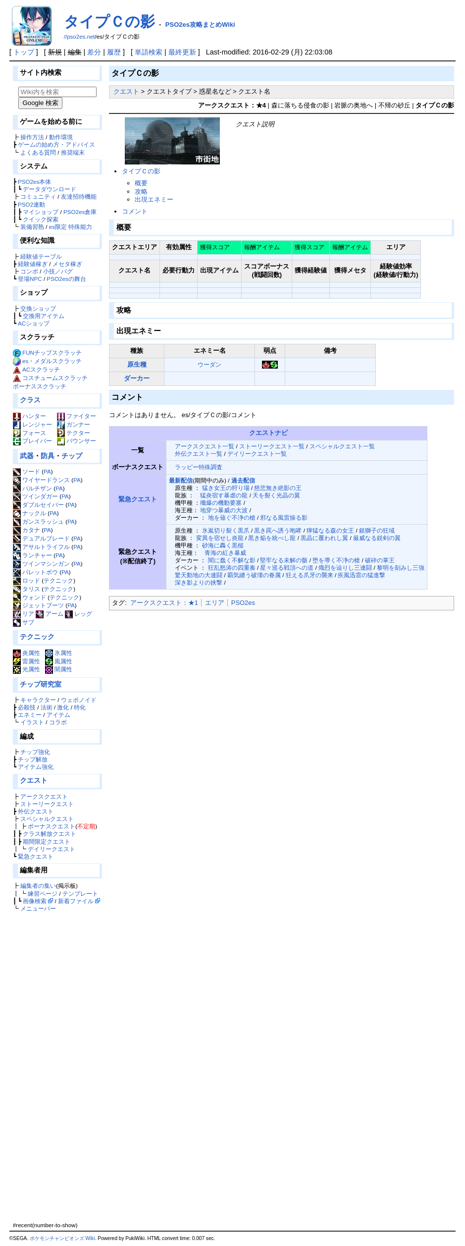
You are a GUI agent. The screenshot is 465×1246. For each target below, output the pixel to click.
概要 (141, 183)
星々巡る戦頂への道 (286, 567)
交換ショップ (38, 308)
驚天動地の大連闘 (198, 575)
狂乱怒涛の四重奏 (232, 567)
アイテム (58, 714)
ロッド (26, 580)
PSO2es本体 (34, 181)
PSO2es (243, 602)
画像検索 (35, 901)
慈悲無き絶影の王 (278, 488)
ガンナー (73, 424)
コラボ (58, 722)
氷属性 (58, 653)
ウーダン (209, 364)
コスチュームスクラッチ (55, 378)
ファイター (76, 416)
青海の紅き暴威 (225, 552)
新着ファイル (76, 901)
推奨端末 (73, 152)
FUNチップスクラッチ (52, 352)
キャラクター (38, 700)
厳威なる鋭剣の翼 (377, 538)
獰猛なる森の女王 (330, 530)
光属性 (26, 669)
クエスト (34, 780)
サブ (23, 622)
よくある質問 (38, 152)
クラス (30, 400)
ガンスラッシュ (38, 521)
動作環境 (61, 137)
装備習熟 (32, 226)
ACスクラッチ (41, 369)
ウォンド (29, 597)
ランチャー (32, 555)
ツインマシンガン (41, 563)
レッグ (78, 613)
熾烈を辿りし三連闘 (345, 567)
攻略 (141, 191)
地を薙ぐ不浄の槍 (232, 517)
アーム (49, 613)
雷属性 (26, 661)
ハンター (29, 416)
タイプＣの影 (109, 21)
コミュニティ (38, 196)
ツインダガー (35, 496)
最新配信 (181, 480)
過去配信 (243, 480)
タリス (26, 589)
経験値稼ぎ (33, 264)
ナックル (29, 513)
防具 (47, 456)
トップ (23, 52)
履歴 (114, 52)
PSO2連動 (31, 204)
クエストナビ (268, 432)
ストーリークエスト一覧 (272, 446)
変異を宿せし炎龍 (220, 538)
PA (47, 471)
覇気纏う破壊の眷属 (254, 575)
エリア (214, 602)
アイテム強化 (35, 766)
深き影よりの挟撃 (198, 582)
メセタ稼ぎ (67, 264)
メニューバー (38, 908)
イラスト (32, 722)
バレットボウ (35, 572)
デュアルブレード (41, 538)
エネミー (30, 714)
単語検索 (148, 52)
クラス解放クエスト (49, 833)
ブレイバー (32, 440)
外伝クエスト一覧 (198, 453)
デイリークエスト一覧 (257, 453)
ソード (26, 471)
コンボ (29, 271)
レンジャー (32, 424)
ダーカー (137, 378)
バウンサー (76, 440)
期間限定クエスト (46, 841)
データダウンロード (49, 189)
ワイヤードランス (41, 480)
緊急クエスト (35, 856)
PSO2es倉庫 (80, 212)
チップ (71, 456)
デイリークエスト (51, 849)
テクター (73, 433)
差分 (94, 52)
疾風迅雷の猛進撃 (361, 575)
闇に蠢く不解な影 (232, 560)
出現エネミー (154, 199)
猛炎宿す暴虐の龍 (224, 495)
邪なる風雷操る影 (284, 517)
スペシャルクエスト (47, 818)
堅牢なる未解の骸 (284, 560)
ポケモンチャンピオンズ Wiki (62, 1238)
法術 (46, 707)
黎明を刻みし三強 (400, 567)
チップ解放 (33, 759)
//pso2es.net (79, 37)
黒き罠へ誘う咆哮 (278, 530)
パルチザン (32, 488)
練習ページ (42, 893)
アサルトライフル (41, 546)
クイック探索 (40, 219)
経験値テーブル (41, 256)
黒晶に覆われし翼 (324, 538)
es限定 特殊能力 (71, 226)
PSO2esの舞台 (66, 278)
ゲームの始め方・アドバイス (56, 144)
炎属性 (26, 653)
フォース (29, 433)
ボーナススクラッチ (39, 386)
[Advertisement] (56, 1066)
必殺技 (27, 707)
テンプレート (80, 893)
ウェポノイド (79, 700)
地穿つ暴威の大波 (224, 510)
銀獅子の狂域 (377, 530)
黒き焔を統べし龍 (272, 538)
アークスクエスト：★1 (164, 602)
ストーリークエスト (47, 804)
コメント (135, 211)
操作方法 (32, 137)
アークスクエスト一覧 (204, 446)
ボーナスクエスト (51, 826)
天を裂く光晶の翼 (276, 495)
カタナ (26, 530)
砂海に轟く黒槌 (223, 545)
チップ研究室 (40, 684)
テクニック (58, 580)
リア (23, 613)
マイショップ (40, 212)
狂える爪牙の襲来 (309, 575)
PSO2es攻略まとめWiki (200, 24)
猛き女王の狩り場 (226, 488)
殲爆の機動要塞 (221, 502)
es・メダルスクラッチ (52, 361)
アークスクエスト (44, 796)
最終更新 (182, 52)
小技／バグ (58, 271)
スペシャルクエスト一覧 (342, 446)
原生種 (137, 364)
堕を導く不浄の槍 (336, 560)
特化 (80, 707)
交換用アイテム (43, 316)
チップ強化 (35, 752)
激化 (63, 707)
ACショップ (34, 323)
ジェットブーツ (38, 605)
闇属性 (58, 669)
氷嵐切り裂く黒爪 (226, 530)
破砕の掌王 (380, 560)
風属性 (58, 661)
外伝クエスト (35, 811)
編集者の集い (38, 885)
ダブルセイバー (38, 504)
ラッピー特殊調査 (198, 467)
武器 (27, 456)
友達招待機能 (79, 196)
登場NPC (30, 278)
